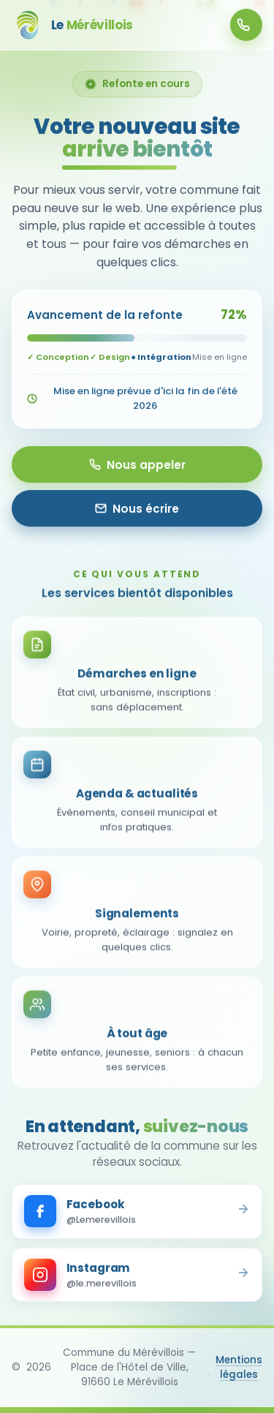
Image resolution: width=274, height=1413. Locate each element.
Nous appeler (137, 464)
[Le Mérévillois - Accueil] (72, 25)
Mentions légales (239, 1367)
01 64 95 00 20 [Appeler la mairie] (243, 24)
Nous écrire (137, 508)
